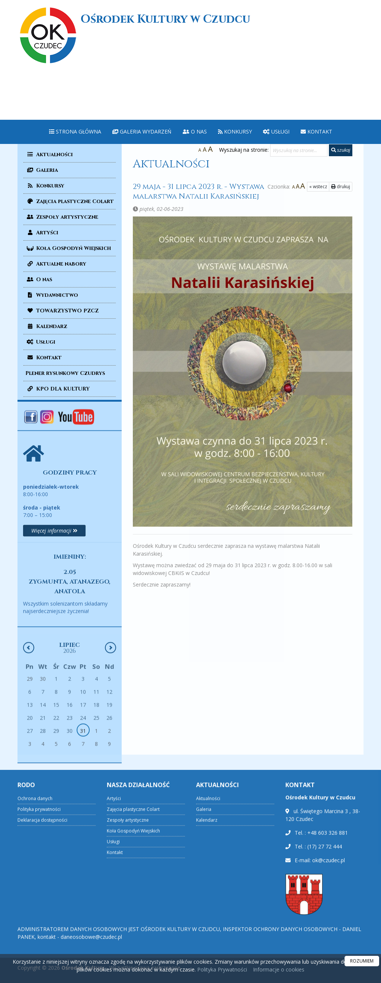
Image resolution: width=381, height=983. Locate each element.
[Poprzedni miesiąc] (28, 706)
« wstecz (308, 186)
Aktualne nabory (55, 264)
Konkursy (235, 131)
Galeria (41, 170)
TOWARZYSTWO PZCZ (62, 311)
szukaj (340, 150)
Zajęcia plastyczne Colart (69, 201)
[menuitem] (75, 132)
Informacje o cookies (278, 969)
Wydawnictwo (51, 295)
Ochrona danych (34, 902)
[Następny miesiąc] (110, 706)
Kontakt (316, 131)
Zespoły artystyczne (61, 217)
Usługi (276, 131)
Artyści (41, 233)
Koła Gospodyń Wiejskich (68, 248)
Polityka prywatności (39, 912)
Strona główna (75, 131)
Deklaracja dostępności (42, 923)
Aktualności (49, 154)
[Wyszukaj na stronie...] (298, 150)
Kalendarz (46, 326)
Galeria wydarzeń (142, 131)
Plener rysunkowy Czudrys (65, 373)
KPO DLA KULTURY (57, 389)
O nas (195, 131)
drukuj (330, 186)
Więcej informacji (54, 578)
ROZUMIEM (362, 961)
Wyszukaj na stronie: (244, 149)
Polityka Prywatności (221, 969)
